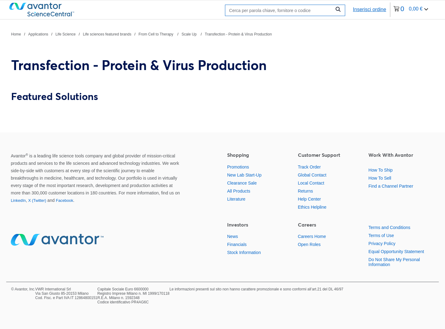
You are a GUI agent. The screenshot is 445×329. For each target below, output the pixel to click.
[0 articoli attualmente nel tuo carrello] (411, 9)
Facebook (64, 200)
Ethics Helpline (312, 207)
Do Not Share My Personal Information (394, 262)
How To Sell (379, 178)
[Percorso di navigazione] (141, 34)
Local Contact (311, 183)
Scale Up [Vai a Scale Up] (189, 34)
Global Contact (312, 175)
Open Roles (309, 244)
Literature (236, 199)
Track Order (309, 166)
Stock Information (244, 252)
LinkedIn (18, 200)
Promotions (238, 166)
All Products (238, 191)
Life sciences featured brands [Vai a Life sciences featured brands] (107, 34)
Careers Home (312, 236)
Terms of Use (381, 235)
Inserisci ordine (369, 9)
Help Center (309, 199)
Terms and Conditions (389, 227)
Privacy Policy (381, 243)
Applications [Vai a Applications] (38, 34)
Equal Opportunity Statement (396, 251)
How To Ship (380, 170)
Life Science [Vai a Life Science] (65, 34)
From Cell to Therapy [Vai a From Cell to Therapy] (156, 34)
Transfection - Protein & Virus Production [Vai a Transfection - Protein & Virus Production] (238, 34)
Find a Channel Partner (390, 186)
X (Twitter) (37, 200)
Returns (305, 191)
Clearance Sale (242, 183)
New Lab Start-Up (244, 175)
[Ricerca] (279, 10)
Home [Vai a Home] (16, 34)
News (232, 236)
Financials (237, 244)
